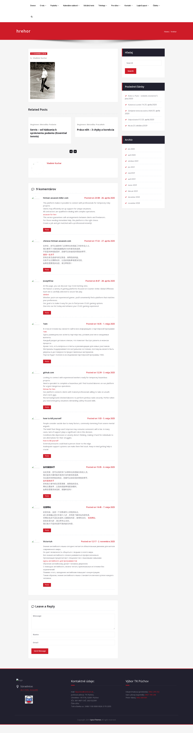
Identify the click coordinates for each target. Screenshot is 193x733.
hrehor (172, 32)
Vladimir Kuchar (40, 58)
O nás (43, 5)
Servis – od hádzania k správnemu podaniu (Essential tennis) (49, 133)
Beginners (34, 124)
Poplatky (54, 5)
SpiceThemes (95, 728)
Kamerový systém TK (136, 103)
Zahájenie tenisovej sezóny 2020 (141, 110)
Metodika (44, 124)
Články (156, 5)
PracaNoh (100, 124)
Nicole (130, 125)
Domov (33, 5)
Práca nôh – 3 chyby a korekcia (96, 129)
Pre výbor (115, 5)
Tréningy (102, 5)
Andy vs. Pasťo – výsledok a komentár (143, 94)
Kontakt (128, 5)
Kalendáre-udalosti (71, 5)
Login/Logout (143, 5)
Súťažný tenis (89, 5)
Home (164, 32)
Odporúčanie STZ (135, 119)
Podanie (52, 124)
